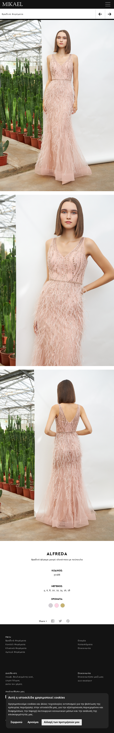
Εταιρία (82, 640)
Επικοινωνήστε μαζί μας (91, 677)
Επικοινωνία (84, 648)
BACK (100, 14)
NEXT (109, 14)
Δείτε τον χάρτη (13, 684)
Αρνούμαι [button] (33, 722)
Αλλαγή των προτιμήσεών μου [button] (61, 722)
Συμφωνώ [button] (16, 722)
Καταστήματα (85, 644)
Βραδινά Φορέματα (12, 14)
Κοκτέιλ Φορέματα (15, 644)
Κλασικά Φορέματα (16, 648)
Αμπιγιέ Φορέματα (15, 652)
